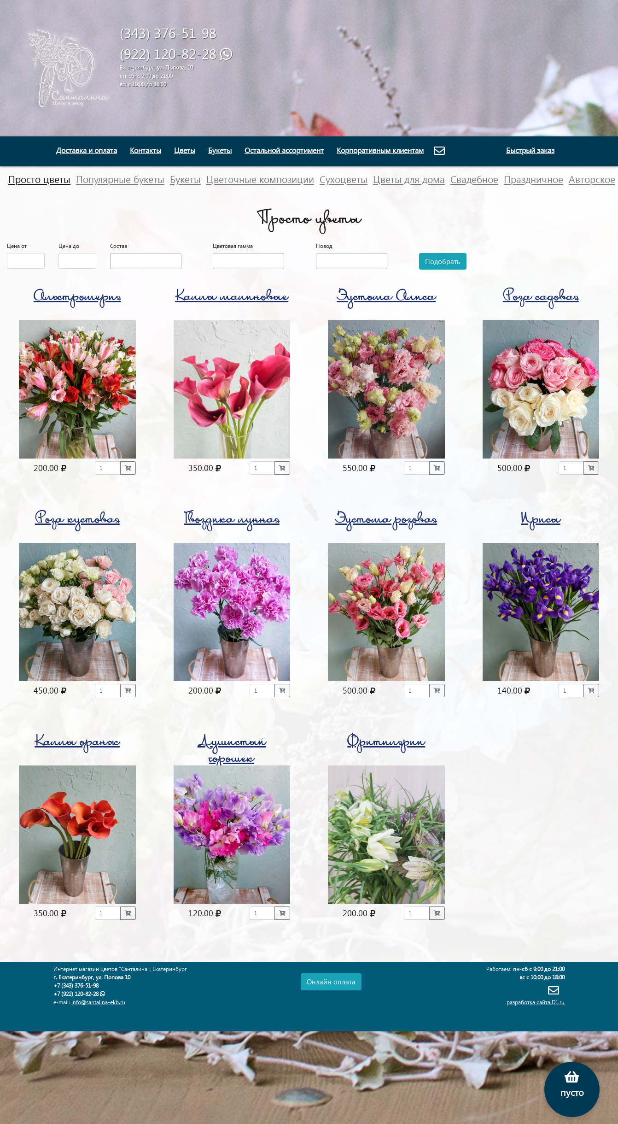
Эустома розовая (386, 520)
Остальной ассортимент (284, 150)
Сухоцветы (343, 179)
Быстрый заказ (530, 150)
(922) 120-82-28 (170, 53)
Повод (324, 245)
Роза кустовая (77, 520)
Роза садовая (541, 298)
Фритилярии (386, 743)
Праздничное (533, 179)
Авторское (592, 179)
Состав (118, 245)
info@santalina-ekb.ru (98, 1002)
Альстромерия (77, 298)
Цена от (17, 245)
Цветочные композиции (260, 179)
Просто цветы (39, 179)
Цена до (68, 245)
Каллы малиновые (231, 298)
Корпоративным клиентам (380, 150)
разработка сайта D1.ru (536, 1002)
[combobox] (145, 261)
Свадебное (474, 179)
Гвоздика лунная (232, 520)
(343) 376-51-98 (168, 32)
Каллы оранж (77, 743)
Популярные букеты (120, 179)
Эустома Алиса (386, 298)
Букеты (220, 150)
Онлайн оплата (331, 981)
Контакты (145, 150)
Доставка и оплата (86, 150)
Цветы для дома (409, 179)
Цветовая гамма (233, 245)
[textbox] (115, 260)
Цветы (184, 150)
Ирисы (540, 520)
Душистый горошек (232, 751)
